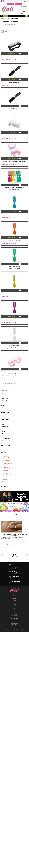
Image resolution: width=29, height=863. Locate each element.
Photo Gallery (14, 607)
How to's (14, 605)
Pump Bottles (5, 456)
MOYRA (3, 417)
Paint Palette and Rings (7, 463)
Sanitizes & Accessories (7, 471)
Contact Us (14, 615)
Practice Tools (4, 479)
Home (2, 18)
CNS (3, 405)
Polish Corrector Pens (7, 474)
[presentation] (2, 555)
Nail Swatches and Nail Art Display (8, 447)
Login (18, 3)
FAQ (14, 608)
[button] (7, 545)
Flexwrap (5, 464)
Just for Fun (4, 486)
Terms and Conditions (14, 612)
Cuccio (3, 433)
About (14, 602)
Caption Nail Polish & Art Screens (8, 410)
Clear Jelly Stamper (5, 426)
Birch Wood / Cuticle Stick (8, 466)
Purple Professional (5, 419)
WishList (13, 53)
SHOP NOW (14, 497)
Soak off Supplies (6, 467)
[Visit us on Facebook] (13, 598)
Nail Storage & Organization (7, 481)
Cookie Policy (14, 614)
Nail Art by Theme (5, 400)
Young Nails (4, 407)
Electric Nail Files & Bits (6, 438)
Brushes (3, 450)
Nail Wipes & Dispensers (7, 457)
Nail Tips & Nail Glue (6, 445)
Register (10, 3)
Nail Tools (4, 452)
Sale (14, 611)
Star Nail (3, 431)
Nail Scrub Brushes (6, 460)
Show (2, 29)
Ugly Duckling (4, 414)
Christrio (3, 424)
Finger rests (5, 470)
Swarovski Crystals (5, 412)
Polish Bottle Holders (7, 473)
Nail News (14, 604)
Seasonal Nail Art (5, 398)
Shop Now (5, 15)
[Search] (26, 16)
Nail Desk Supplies (7, 18)
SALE (3, 393)
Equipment (4, 440)
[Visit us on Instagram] (15, 598)
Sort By (2, 26)
